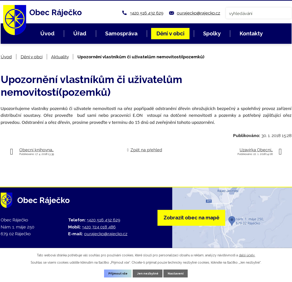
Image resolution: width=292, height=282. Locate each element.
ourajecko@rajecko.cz (198, 12)
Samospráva (121, 33)
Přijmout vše (117, 273)
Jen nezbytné (148, 273)
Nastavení (176, 273)
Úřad (79, 33)
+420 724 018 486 (99, 226)
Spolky (212, 33)
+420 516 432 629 (146, 12)
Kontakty (251, 33)
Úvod (47, 33)
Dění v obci (170, 33)
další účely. (247, 255)
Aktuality (60, 56)
